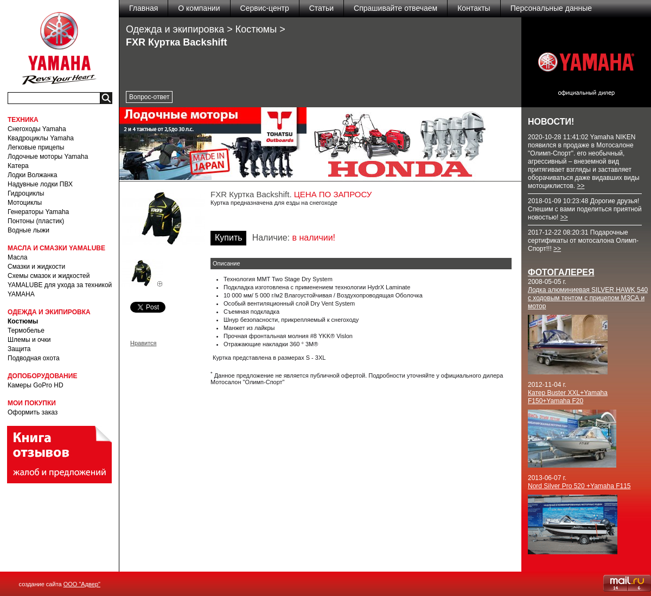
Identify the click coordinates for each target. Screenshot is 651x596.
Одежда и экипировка (175, 29)
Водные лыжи (28, 230)
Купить (228, 237)
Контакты (473, 8)
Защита (19, 349)
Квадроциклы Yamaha (41, 138)
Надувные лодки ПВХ (40, 184)
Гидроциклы (26, 193)
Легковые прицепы (36, 147)
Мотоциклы (25, 202)
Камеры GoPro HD (35, 385)
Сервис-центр (264, 8)
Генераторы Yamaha (38, 212)
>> (580, 186)
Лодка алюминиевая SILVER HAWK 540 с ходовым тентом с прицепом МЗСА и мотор (588, 298)
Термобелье (26, 330)
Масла (17, 257)
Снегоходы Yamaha (37, 129)
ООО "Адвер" (81, 584)
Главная (143, 8)
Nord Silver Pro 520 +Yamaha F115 (579, 486)
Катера (18, 166)
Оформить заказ (33, 412)
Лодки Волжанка (33, 175)
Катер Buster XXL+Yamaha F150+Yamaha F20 (568, 397)
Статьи (321, 8)
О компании (199, 8)
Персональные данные (551, 8)
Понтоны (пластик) (36, 221)
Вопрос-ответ (149, 97)
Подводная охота (34, 358)
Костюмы (23, 321)
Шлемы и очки (29, 340)
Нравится (143, 343)
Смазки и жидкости (36, 266)
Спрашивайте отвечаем (395, 8)
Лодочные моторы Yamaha (48, 156)
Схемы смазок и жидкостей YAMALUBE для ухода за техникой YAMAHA (60, 285)
